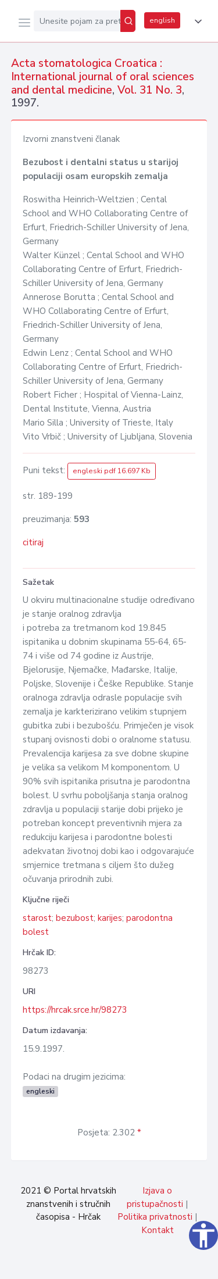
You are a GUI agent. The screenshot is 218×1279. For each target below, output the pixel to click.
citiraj (33, 542)
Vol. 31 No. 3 (149, 90)
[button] (196, 21)
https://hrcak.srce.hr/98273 (75, 1010)
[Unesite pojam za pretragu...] (77, 21)
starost (37, 918)
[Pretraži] (127, 21)
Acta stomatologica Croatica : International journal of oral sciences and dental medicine (102, 77)
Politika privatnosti (154, 1217)
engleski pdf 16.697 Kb (112, 471)
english (162, 20)
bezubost (75, 918)
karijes (110, 918)
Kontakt (157, 1230)
